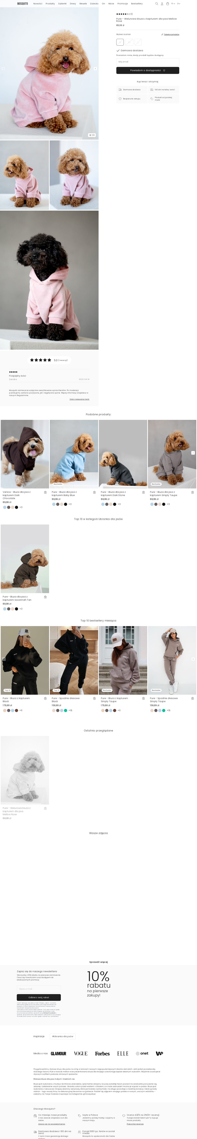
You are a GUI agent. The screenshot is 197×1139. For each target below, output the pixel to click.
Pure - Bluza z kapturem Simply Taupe (114, 700)
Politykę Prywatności (49, 1016)
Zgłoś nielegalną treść (79, 399)
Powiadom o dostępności (147, 70)
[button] (167, 3)
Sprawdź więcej (98, 962)
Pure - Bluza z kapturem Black (16, 700)
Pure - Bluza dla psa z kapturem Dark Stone (113, 493)
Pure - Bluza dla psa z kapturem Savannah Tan (17, 598)
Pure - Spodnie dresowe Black (66, 700)
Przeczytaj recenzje (135, 1130)
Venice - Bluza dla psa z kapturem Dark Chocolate (16, 495)
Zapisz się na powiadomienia (51, 1130)
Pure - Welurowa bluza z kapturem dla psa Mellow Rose (17, 811)
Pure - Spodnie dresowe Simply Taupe (164, 700)
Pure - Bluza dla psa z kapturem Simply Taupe (163, 493)
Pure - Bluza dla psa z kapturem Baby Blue (64, 493)
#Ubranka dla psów (62, 1042)
